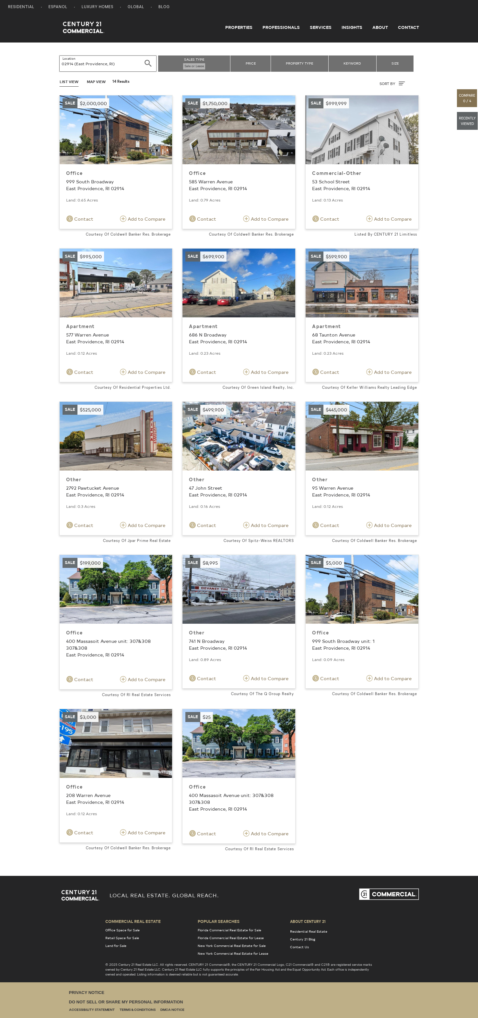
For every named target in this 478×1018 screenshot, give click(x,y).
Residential (21, 7)
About (380, 27)
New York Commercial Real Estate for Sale (232, 945)
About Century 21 (308, 921)
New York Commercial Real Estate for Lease (233, 953)
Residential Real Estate (308, 931)
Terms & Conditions (138, 1010)
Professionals (281, 27)
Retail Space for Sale (122, 938)
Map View (96, 81)
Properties (238, 27)
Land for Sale (115, 945)
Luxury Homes (97, 7)
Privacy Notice (86, 992)
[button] (467, 98)
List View (69, 81)
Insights (352, 27)
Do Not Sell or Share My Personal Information (126, 1002)
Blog (164, 7)
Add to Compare (142, 218)
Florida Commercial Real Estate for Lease (231, 938)
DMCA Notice (172, 1010)
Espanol (58, 7)
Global (136, 7)
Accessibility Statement (92, 1010)
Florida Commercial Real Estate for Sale (229, 930)
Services (321, 27)
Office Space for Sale (122, 930)
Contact (408, 27)
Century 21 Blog (302, 939)
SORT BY (392, 83)
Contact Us (299, 947)
